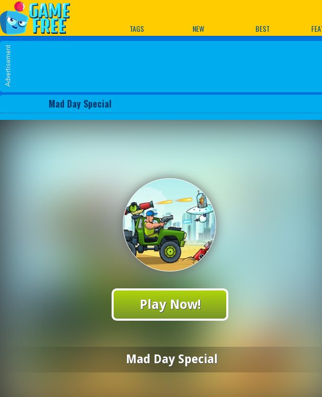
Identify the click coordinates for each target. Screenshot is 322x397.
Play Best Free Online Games (40, 18)
